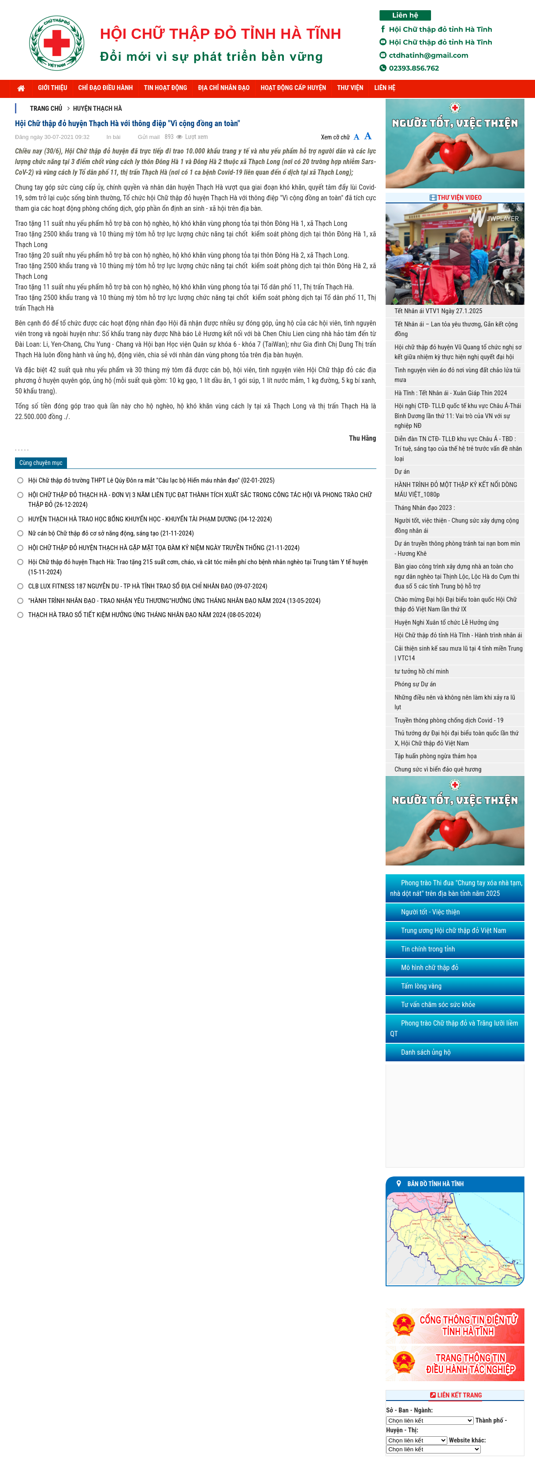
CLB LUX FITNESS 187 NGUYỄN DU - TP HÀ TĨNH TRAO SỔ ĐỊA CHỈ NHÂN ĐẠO (148, 586)
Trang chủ (46, 108)
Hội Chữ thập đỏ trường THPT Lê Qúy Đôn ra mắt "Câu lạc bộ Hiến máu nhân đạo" (151, 480)
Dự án (402, 472)
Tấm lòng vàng (421, 986)
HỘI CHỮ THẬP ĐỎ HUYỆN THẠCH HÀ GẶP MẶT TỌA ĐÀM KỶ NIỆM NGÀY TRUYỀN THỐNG (164, 548)
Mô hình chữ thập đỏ (429, 967)
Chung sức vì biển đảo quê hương (438, 769)
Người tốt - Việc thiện (430, 912)
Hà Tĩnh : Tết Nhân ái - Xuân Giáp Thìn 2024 (450, 393)
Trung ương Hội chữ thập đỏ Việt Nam (453, 930)
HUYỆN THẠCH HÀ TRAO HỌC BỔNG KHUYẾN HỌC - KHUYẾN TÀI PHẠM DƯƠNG (150, 519)
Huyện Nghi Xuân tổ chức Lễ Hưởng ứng (446, 622)
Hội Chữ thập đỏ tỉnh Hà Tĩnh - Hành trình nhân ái (458, 635)
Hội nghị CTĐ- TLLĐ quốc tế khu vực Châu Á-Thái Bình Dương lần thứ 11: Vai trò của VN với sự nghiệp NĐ (457, 416)
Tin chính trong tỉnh (428, 949)
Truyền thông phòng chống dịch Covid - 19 (449, 720)
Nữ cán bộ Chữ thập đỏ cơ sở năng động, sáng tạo (111, 533)
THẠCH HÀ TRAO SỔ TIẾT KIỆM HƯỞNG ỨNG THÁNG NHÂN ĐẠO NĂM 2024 (144, 615)
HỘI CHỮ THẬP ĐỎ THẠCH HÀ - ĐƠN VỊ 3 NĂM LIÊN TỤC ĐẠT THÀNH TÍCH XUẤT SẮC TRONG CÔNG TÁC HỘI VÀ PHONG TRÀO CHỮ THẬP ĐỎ (200, 500)
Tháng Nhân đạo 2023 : (424, 508)
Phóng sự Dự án (415, 684)
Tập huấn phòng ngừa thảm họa (435, 756)
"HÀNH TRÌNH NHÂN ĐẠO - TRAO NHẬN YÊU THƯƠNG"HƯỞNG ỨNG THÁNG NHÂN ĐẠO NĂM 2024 (174, 601)
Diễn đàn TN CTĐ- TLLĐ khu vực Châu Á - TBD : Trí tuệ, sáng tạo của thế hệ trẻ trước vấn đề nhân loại (458, 449)
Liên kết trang (455, 1395)
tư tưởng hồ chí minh (421, 671)
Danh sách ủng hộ (426, 1052)
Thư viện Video (460, 198)
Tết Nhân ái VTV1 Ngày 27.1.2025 (438, 311)
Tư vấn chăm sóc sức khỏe (438, 1004)
